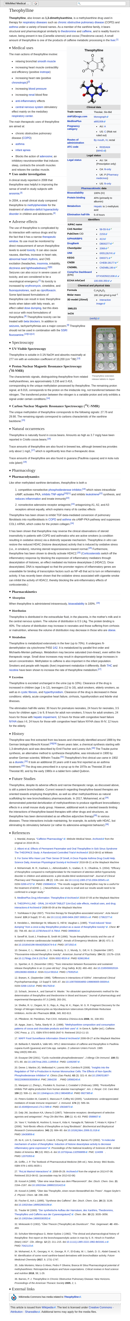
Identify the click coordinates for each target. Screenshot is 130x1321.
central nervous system (30, 107)
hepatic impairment (45, 717)
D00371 (104, 258)
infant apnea (23, 150)
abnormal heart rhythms (23, 259)
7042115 (26, 1245)
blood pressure (38, 88)
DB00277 (105, 243)
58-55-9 (104, 229)
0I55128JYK (106, 253)
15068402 (48, 884)
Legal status (74, 160)
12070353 (26, 1156)
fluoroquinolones (19, 290)
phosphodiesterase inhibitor (64, 489)
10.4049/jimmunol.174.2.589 (33, 1107)
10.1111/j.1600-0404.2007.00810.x (70, 917)
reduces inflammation (28, 498)
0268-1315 (27, 986)
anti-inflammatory (26, 101)
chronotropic (19, 82)
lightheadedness (36, 268)
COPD (27, 138)
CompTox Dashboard (79, 272)
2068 (102, 248)
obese (111, 630)
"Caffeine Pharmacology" (49, 839)
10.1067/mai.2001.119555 (42, 1061)
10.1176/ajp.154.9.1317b (31, 958)
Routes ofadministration (75, 141)
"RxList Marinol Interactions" (34, 1171)
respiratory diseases (35, 22)
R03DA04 (105, 147)
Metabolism (74, 206)
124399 (99, 1152)
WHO (100, 150)
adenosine (46, 156)
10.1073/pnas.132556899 (71, 1152)
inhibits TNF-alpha (53, 494)
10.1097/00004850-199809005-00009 (86, 981)
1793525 (71, 972)
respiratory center (22, 116)
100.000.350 (100, 280)
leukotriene (92, 494)
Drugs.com (80, 116)
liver (113, 40)
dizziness (14, 268)
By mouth (99, 140)
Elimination (78, 214)
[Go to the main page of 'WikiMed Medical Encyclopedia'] (18, 4)
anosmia (14, 193)
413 (102, 239)
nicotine (13, 670)
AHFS (70, 116)
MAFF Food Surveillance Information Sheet (42, 1038)
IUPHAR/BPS (74, 238)
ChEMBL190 (106, 267)
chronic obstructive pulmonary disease (81, 22)
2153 (102, 234)
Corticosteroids (91, 553)
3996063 (73, 930)
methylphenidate (37, 205)
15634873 (65, 1107)
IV (106, 140)
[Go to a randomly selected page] (36, 4)
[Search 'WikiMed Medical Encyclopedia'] (99, 4)
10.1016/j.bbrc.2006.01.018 (82, 1130)
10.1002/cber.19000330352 (33, 1218)
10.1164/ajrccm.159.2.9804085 (54, 1093)
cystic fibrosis (29, 692)
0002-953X (61, 958)
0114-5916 (50, 972)
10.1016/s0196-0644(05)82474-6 (36, 944)
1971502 (69, 944)
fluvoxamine (16, 334)
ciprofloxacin (48, 290)
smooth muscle (46, 61)
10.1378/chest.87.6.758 (45, 930)
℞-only (107, 169)
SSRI (64, 330)
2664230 (52, 1079)
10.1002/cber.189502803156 (33, 1204)
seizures (14, 326)
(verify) (93, 318)
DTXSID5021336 (105, 276)
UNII (69, 253)
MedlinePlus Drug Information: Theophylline (40, 897)
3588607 (93, 1116)
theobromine (68, 31)
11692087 (72, 1061)
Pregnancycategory (73, 127)
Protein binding (76, 197)
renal (32, 94)
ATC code (72, 146)
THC (109, 665)
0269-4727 (27, 884)
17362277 (104, 917)
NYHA (13, 721)
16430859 (26, 1134)
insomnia (42, 263)
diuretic (19, 762)
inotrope (45, 72)
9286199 (82, 958)
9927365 (85, 1093)
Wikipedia (47, 1307)
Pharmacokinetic (91, 188)
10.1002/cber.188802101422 (47, 1185)
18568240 (72, 1079)
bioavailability (76, 603)
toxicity (31, 250)
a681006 (98, 121)
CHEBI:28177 (107, 262)
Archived (97, 839)
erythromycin (33, 285)
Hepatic (98, 206)
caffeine (87, 31)
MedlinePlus (74, 121)
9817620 (47, 986)
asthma (13, 26)
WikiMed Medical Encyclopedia (18, 3)
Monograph (100, 116)
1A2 (55, 647)
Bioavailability (75, 192)
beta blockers (32, 321)
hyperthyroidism (53, 692)
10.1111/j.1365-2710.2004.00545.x (88, 880)
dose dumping (32, 308)
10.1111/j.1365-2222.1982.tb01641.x (86, 1242)
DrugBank (73, 243)
